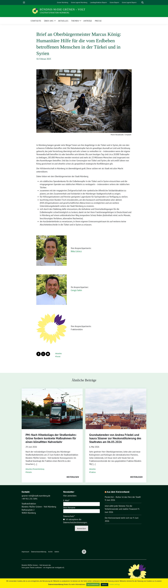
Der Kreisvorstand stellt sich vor (119, 518)
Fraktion (93, 472)
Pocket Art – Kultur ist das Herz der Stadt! (123, 497)
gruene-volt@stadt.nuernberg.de (36, 495)
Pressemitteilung (38, 469)
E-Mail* (66, 500)
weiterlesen (72, 477)
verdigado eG (59, 567)
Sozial (58, 356)
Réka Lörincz (76, 251)
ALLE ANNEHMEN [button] (93, 584)
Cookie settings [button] (114, 584)
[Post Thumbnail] (52, 408)
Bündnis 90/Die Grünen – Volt (62, 9)
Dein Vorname (69, 507)
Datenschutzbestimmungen (75, 522)
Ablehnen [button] (104, 584)
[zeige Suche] (142, 2)
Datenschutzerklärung (55, 584)
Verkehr (29, 472)
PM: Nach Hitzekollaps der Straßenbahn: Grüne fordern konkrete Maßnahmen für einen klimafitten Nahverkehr (51, 438)
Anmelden (81, 528)
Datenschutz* (69, 516)
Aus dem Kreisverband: (118, 491)
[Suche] (139, 2)
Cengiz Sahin (76, 290)
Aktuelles (58, 353)
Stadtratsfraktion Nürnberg (54, 12)
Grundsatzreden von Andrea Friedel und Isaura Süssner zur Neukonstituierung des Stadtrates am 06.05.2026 (115, 438)
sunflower (38, 567)
